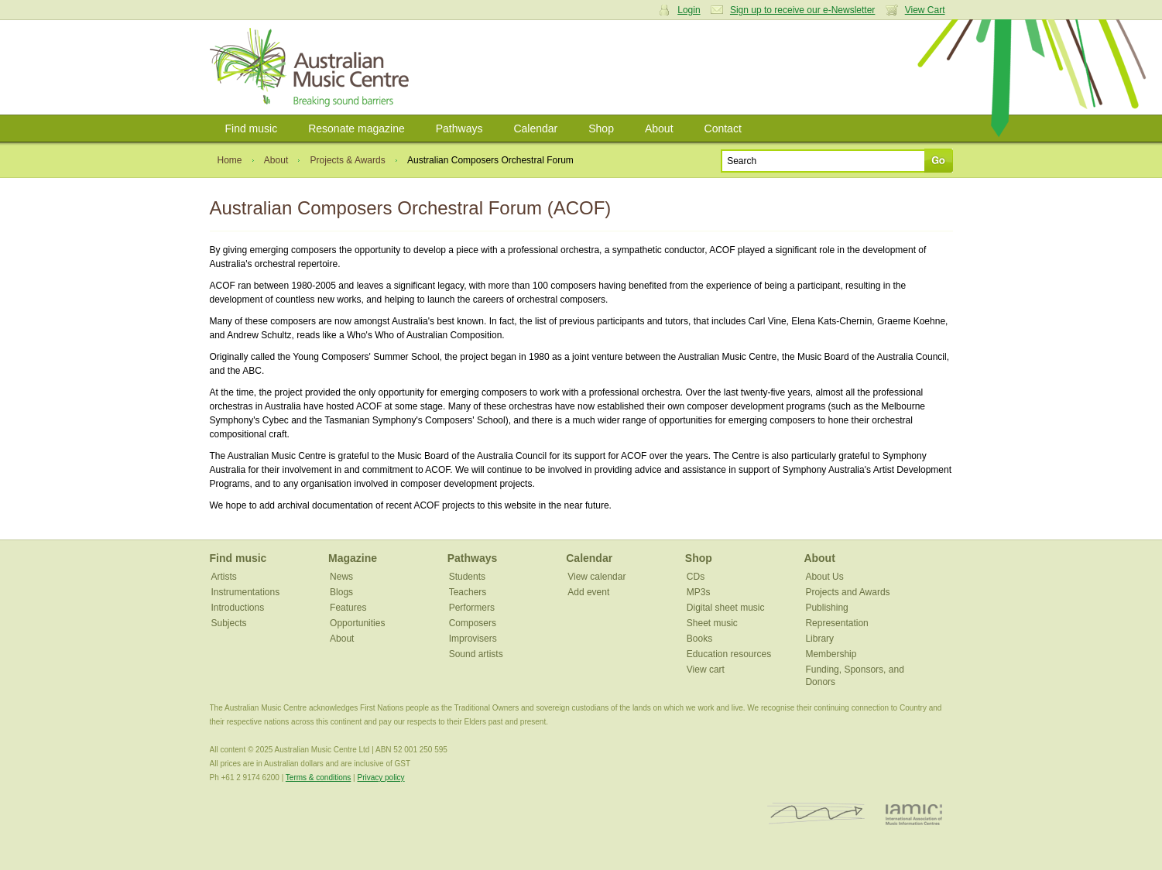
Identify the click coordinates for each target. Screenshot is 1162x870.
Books (699, 638)
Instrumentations (245, 592)
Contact (723, 128)
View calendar (596, 576)
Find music (251, 128)
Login (688, 10)
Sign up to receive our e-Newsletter (802, 10)
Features (348, 607)
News (341, 576)
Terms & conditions (318, 777)
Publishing (826, 607)
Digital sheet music (726, 607)
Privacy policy (380, 777)
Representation (836, 623)
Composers (472, 623)
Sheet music (712, 623)
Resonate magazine (356, 128)
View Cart (925, 10)
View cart (706, 669)
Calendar (535, 128)
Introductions (238, 607)
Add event (588, 592)
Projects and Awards (847, 592)
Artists (224, 576)
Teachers (468, 592)
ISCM (816, 813)
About (659, 128)
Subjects (229, 623)
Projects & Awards (348, 160)
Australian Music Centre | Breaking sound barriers (312, 67)
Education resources (729, 654)
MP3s (699, 592)
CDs (695, 576)
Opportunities (357, 623)
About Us (824, 576)
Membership (830, 654)
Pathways (459, 128)
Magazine (352, 558)
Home (230, 160)
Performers (472, 607)
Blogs (341, 592)
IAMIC (914, 813)
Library (819, 638)
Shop (601, 128)
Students (467, 576)
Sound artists (476, 654)
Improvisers (473, 638)
